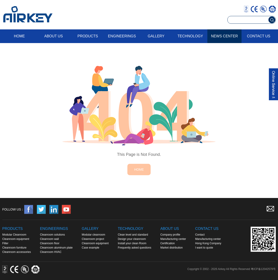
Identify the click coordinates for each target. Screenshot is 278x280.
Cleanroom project (93, 239)
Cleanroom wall (49, 239)
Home (19, 36)
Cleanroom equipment (15, 239)
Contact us (258, 36)
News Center (224, 36)
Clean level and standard (133, 234)
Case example (90, 247)
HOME (139, 169)
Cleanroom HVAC (50, 252)
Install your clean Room (132, 243)
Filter (5, 243)
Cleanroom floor (49, 243)
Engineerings (122, 36)
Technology (190, 36)
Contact (199, 234)
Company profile (170, 234)
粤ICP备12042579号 (263, 269)
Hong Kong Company (208, 243)
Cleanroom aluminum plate (56, 247)
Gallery (156, 36)
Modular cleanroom (93, 234)
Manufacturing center (173, 239)
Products (87, 36)
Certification (167, 243)
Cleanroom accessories (16, 252)
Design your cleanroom (132, 239)
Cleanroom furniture (14, 247)
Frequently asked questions (134, 247)
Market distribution (171, 247)
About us (53, 36)
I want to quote (204, 247)
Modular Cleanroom (14, 234)
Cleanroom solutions (52, 234)
